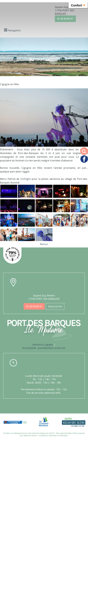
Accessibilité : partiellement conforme (43, 348)
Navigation (14, 30)
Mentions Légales (42, 344)
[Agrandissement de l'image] (8, 197)
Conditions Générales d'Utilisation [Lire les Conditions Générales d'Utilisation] (53, 435)
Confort (78, 5)
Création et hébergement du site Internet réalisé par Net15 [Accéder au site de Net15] (28, 433)
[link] (25, 179)
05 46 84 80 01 (65, 18)
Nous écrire (55, 306)
